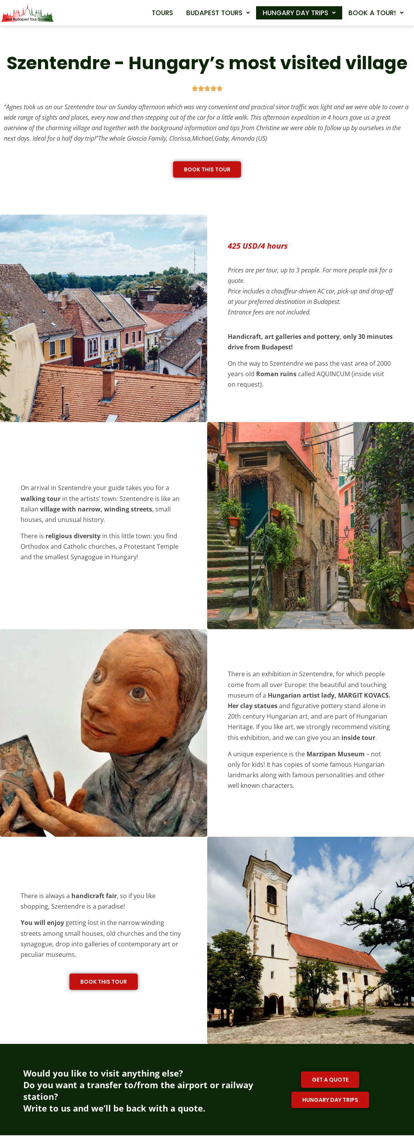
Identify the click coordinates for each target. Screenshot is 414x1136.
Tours (214, 11)
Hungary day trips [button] (363, 11)
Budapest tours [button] (275, 11)
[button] (275, 11)
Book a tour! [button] (373, 26)
